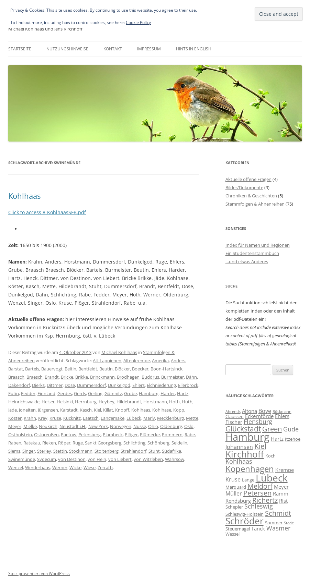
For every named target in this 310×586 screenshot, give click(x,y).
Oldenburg (171, 426)
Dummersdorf (91, 385)
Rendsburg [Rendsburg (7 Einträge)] (238, 500)
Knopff (122, 410)
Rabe (190, 434)
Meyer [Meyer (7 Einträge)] (281, 486)
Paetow (68, 434)
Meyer (14, 426)
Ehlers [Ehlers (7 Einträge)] (282, 416)
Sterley (44, 451)
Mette (192, 418)
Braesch (34, 377)
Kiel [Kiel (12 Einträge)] (260, 446)
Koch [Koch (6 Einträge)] (270, 456)
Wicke (75, 467)
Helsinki (65, 402)
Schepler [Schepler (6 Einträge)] (234, 507)
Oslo (188, 426)
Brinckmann (102, 377)
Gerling (95, 393)
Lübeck (133, 418)
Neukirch (48, 426)
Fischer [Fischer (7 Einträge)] (233, 421)
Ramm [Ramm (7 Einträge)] (280, 493)
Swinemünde (21, 459)
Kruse (55, 418)
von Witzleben (148, 459)
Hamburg (148, 393)
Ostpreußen (46, 434)
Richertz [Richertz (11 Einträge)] (265, 500)
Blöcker (122, 369)
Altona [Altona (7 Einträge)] (249, 410)
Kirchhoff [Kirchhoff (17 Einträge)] (244, 454)
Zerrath (105, 467)
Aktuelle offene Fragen (248, 179)
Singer (28, 451)
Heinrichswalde (24, 402)
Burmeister (172, 377)
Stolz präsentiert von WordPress (39, 573)
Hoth (174, 402)
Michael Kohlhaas (119, 352)
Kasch (86, 410)
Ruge (78, 443)
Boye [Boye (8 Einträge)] (264, 411)
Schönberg (158, 443)
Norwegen (120, 426)
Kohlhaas (24, 196)
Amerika (160, 360)
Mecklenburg (170, 418)
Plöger (131, 434)
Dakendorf (19, 385)
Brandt (52, 377)
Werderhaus (37, 467)
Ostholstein (20, 434)
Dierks (38, 385)
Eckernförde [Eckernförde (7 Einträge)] (259, 416)
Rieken (49, 443)
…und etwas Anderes (246, 261)
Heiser (48, 402)
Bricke (67, 377)
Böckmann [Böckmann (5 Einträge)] (282, 411)
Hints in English (193, 49)
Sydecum (46, 459)
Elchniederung (161, 385)
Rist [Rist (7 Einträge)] (283, 500)
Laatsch (91, 418)
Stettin (60, 451)
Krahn (30, 418)
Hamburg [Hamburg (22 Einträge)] (247, 437)
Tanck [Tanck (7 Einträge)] (258, 528)
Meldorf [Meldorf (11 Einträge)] (260, 486)
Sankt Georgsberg (103, 443)
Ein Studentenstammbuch (252, 253)
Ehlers (138, 385)
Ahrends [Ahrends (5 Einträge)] (233, 411)
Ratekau (31, 443)
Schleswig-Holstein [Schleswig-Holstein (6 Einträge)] (244, 514)
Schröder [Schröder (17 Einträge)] (244, 521)
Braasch (16, 377)
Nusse (139, 426)
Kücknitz (72, 418)
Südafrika (171, 451)
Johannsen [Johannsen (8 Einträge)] (239, 447)
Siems (14, 451)
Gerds (80, 393)
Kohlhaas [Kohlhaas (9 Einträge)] (238, 461)
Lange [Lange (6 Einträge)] (248, 480)
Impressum (149, 49)
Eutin (13, 393)
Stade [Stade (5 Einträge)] (289, 523)
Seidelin (179, 443)
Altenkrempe (136, 360)
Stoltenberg (107, 451)
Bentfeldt (87, 369)
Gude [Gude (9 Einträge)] (291, 429)
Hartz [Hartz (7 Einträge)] (277, 438)
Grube (130, 393)
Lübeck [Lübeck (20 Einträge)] (272, 477)
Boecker (140, 369)
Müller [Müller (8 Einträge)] (233, 493)
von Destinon (72, 459)
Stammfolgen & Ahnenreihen (255, 204)
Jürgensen (48, 410)
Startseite (19, 49)
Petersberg (89, 434)
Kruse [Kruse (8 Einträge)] (233, 479)
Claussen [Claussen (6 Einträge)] (234, 416)
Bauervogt (52, 369)
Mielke (30, 426)
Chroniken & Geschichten (251, 196)
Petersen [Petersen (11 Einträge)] (257, 493)
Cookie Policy (138, 22)
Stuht (154, 451)
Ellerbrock (188, 385)
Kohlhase (161, 410)
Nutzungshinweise (67, 49)
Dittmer (55, 385)
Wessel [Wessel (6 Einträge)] (232, 534)
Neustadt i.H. (72, 426)
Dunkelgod (119, 385)
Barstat (15, 369)
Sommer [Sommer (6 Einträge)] (274, 523)
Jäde (12, 410)
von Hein (97, 459)
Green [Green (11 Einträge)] (272, 429)
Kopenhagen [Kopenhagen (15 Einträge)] (249, 468)
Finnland (46, 393)
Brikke (81, 377)
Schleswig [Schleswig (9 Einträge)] (258, 506)
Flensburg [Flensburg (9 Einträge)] (258, 421)
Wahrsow (174, 459)
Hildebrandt (129, 402)
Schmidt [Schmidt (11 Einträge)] (278, 513)
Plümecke (150, 434)
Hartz (182, 393)
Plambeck (113, 434)
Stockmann (80, 451)
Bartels (32, 369)
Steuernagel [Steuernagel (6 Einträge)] (237, 529)
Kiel (97, 410)
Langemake (112, 418)
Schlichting (134, 443)
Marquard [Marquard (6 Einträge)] (235, 487)
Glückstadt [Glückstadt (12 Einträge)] (243, 429)
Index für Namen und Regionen (257, 245)
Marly (149, 418)
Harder (167, 393)
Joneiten (27, 410)
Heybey (106, 402)
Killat (108, 410)
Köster (15, 418)
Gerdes (64, 393)
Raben (14, 443)
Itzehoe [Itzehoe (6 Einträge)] (292, 439)
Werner (59, 467)
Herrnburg (86, 402)
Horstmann (155, 402)
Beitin (70, 369)
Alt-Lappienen (107, 360)
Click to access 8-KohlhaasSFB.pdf (47, 212)
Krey (42, 418)
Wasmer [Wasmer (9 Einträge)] (278, 528)
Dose (70, 385)
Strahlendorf (133, 451)
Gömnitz (113, 393)
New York (98, 426)
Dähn (191, 377)
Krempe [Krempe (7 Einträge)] (284, 469)
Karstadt (69, 410)
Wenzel (15, 467)
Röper (64, 443)
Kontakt (112, 49)
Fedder (28, 393)
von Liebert (120, 459)
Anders (178, 360)
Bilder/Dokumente (244, 187)
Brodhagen (128, 377)
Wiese (90, 467)
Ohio (153, 426)
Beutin (106, 369)
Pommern (172, 434)
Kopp (178, 410)
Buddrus (150, 377)
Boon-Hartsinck (166, 369)
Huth (187, 402)
